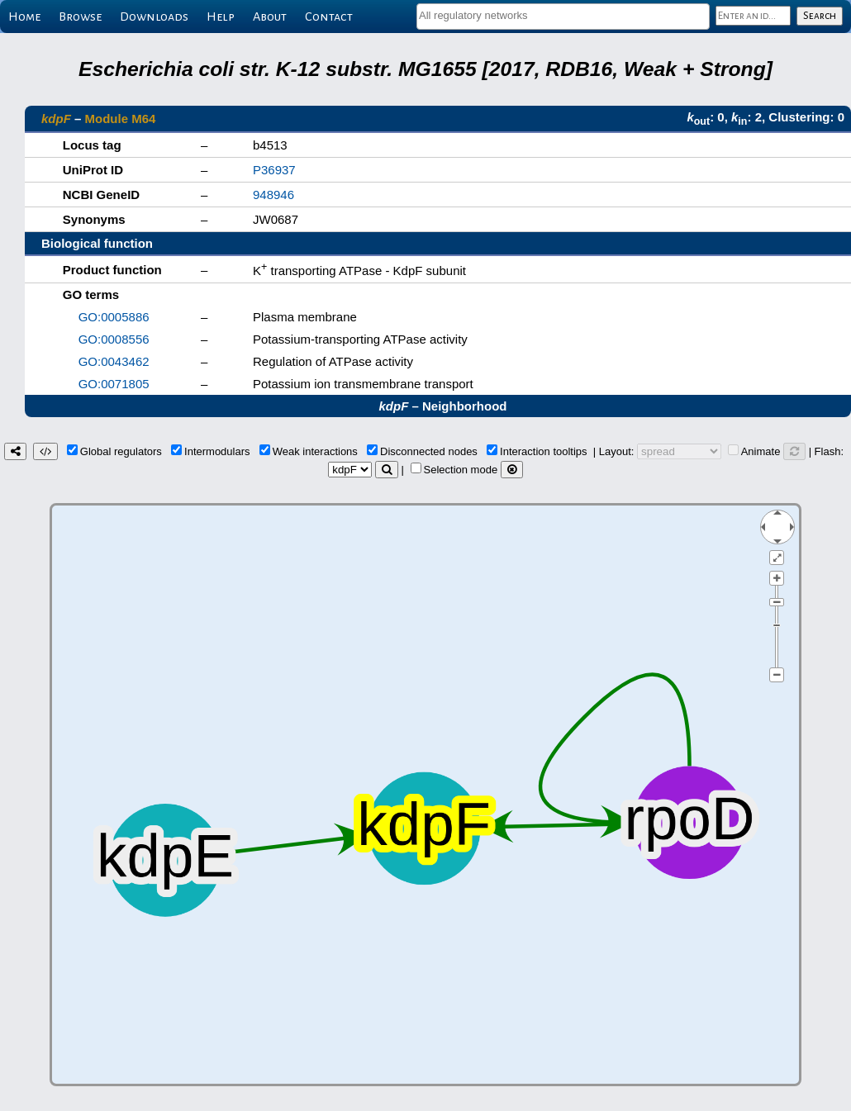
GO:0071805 (114, 384)
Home (24, 16)
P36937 (274, 170)
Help (221, 16)
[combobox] (563, 16)
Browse (80, 16)
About (270, 16)
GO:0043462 (114, 361)
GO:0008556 (114, 339)
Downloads (154, 16)
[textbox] (563, 15)
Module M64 (120, 119)
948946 (273, 195)
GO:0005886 (114, 317)
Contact (329, 16)
